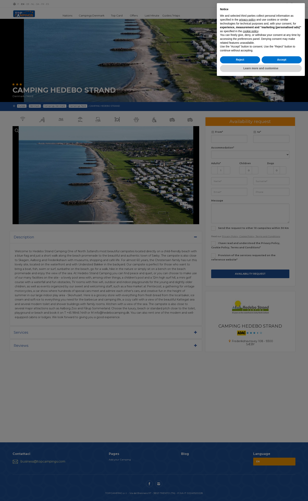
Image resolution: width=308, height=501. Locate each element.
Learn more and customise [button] (260, 68)
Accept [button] (281, 59)
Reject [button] (240, 59)
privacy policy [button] (247, 19)
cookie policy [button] (250, 31)
